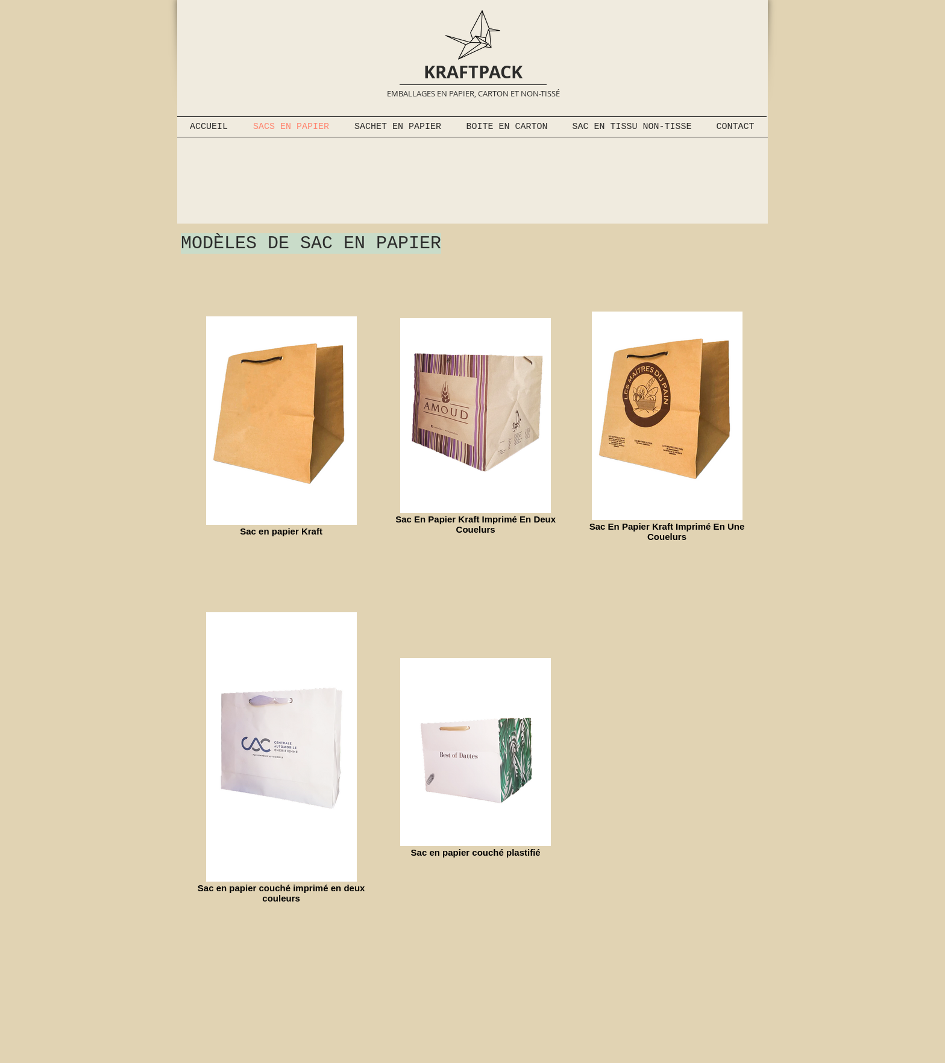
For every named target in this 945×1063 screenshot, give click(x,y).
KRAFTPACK (473, 72)
